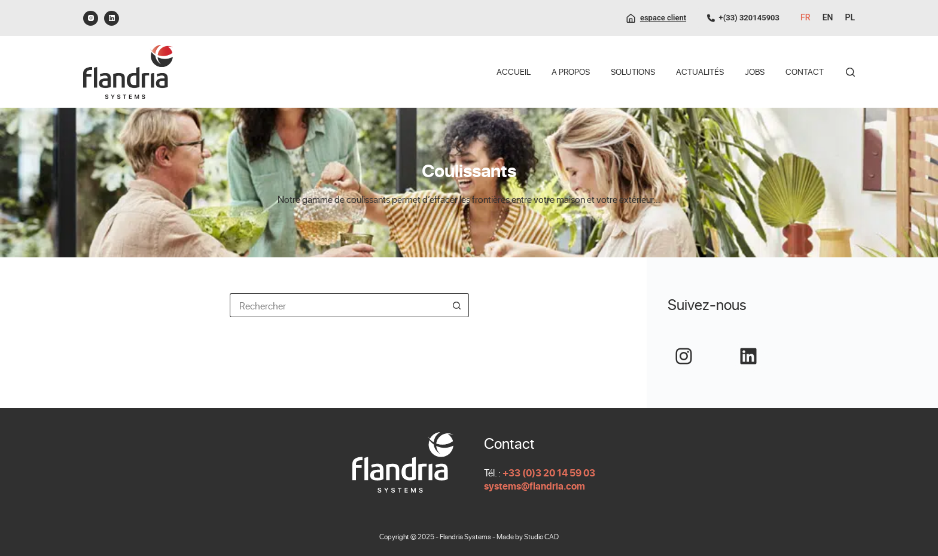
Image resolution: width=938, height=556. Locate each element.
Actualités (700, 71)
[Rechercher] (850, 72)
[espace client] (656, 18)
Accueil (514, 71)
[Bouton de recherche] (457, 305)
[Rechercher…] (337, 305)
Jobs (755, 71)
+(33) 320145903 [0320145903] (743, 17)
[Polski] (850, 18)
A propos (571, 71)
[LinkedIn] (111, 18)
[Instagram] (90, 18)
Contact (804, 71)
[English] (828, 18)
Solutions (633, 71)
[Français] (805, 18)
